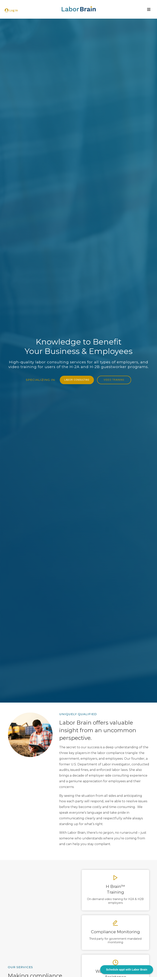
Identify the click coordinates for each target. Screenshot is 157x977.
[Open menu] (148, 9)
